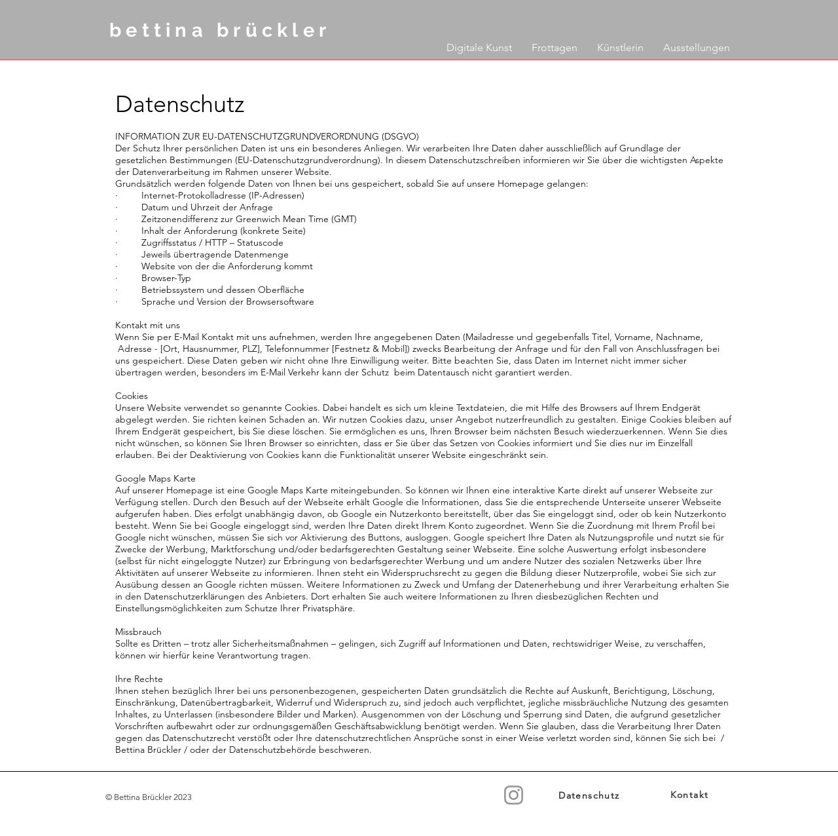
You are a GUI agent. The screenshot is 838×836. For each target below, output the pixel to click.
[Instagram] (513, 795)
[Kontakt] (691, 795)
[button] (479, 45)
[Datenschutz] (590, 795)
